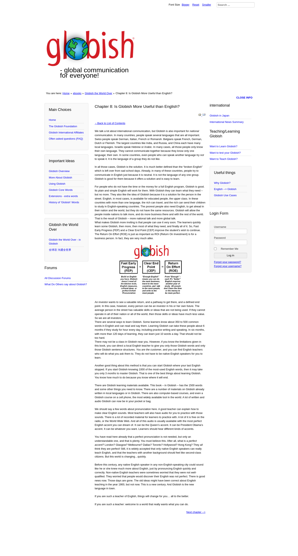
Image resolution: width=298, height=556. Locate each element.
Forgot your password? (227, 262)
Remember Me (229, 248)
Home (66, 93)
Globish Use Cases (225, 195)
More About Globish (60, 177)
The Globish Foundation (63, 126)
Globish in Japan (219, 115)
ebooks (77, 93)
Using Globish (57, 183)
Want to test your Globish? (225, 152)
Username (220, 226)
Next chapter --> (195, 512)
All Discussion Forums (57, 278)
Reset (195, 4)
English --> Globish (225, 189)
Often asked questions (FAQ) (66, 138)
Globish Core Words (61, 189)
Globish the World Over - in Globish (65, 241)
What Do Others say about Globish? (65, 284)
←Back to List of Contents (110, 123)
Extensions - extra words (63, 196)
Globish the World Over (98, 93)
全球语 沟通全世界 (60, 249)
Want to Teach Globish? (224, 158)
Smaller (206, 4)
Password (220, 237)
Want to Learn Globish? (223, 146)
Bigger (185, 4)
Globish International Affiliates (66, 132)
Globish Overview (59, 171)
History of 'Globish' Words (64, 202)
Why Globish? (222, 182)
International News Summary (227, 122)
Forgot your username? (228, 266)
